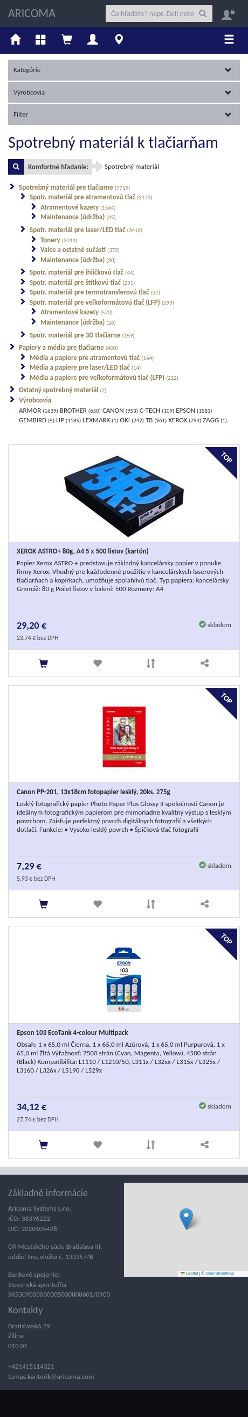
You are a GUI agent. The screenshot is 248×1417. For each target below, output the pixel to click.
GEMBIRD (36, 420)
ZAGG (215, 420)
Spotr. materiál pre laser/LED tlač (86, 230)
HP (68, 420)
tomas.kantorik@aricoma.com (51, 1376)
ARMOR (38, 410)
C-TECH (157, 410)
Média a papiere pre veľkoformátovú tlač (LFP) (104, 377)
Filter (122, 114)
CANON (120, 410)
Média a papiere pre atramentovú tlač (92, 358)
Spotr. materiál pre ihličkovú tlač (82, 272)
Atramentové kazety (78, 207)
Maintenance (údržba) (78, 217)
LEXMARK (100, 420)
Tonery (58, 240)
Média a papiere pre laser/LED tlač (85, 367)
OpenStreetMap (219, 1273)
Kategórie (122, 70)
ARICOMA (32, 13)
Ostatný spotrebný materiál (63, 390)
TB (156, 420)
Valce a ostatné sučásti (80, 250)
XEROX (184, 420)
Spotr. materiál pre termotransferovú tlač (95, 292)
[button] (186, 1219)
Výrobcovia (122, 92)
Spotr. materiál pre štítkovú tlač (82, 282)
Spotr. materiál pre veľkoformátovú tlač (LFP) (102, 302)
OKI (132, 420)
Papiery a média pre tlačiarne (68, 347)
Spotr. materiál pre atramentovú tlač (91, 197)
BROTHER (80, 410)
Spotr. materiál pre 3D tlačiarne (82, 335)
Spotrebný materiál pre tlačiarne (74, 187)
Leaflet (189, 1273)
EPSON (194, 410)
